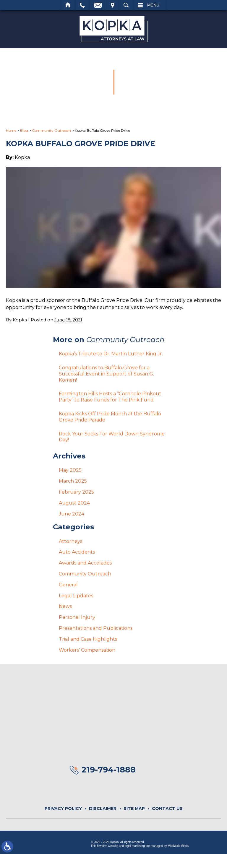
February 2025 (76, 492)
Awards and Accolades (85, 563)
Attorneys (70, 541)
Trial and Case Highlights (88, 639)
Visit (112, 5)
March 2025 (73, 481)
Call (82, 5)
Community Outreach (51, 130)
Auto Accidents (77, 552)
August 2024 (74, 503)
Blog (24, 130)
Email (98, 5)
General (68, 585)
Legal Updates (76, 595)
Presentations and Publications (95, 628)
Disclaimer (102, 808)
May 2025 (70, 470)
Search (126, 5)
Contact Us (167, 808)
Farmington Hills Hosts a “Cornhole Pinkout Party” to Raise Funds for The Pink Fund (110, 397)
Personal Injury (77, 617)
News (65, 606)
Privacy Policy (63, 808)
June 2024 (71, 514)
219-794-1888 (109, 770)
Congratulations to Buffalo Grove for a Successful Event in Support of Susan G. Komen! (106, 374)
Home (68, 5)
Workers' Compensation (87, 650)
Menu (153, 5)
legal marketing (135, 846)
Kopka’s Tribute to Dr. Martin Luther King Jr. (111, 354)
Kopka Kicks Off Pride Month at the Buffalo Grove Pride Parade (110, 417)
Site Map (134, 808)
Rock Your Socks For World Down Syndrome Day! (112, 437)
